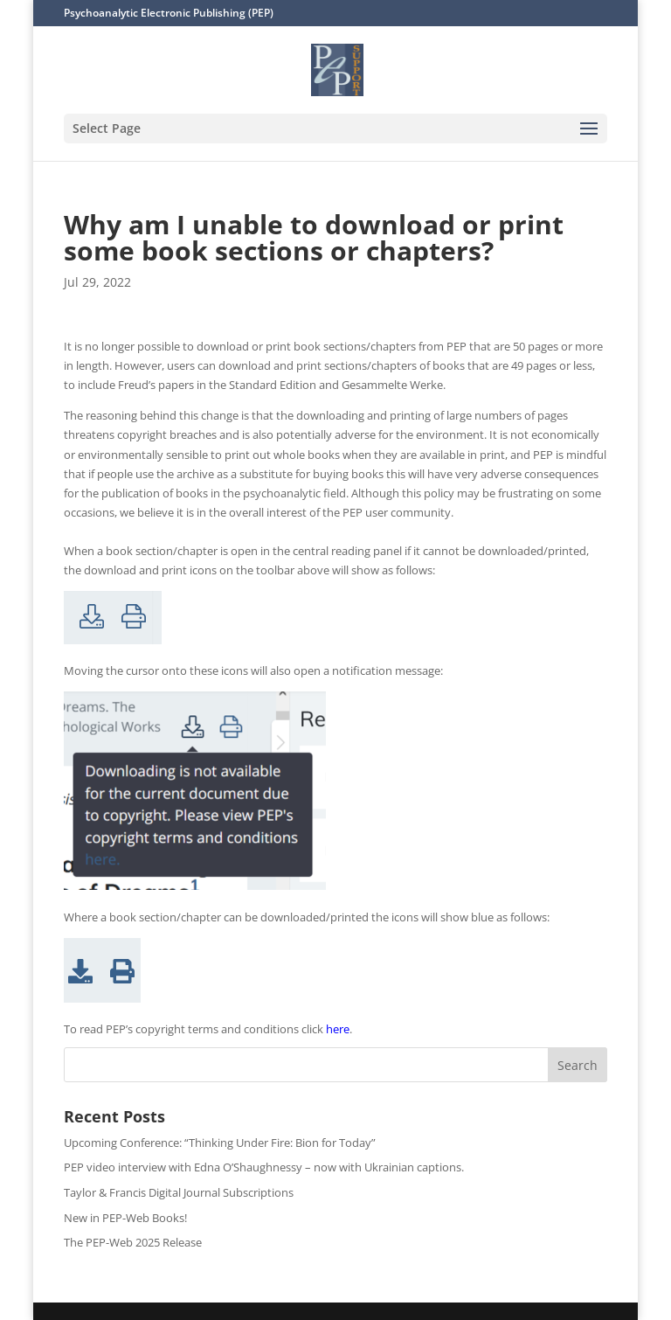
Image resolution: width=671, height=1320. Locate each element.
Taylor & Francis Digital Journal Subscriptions (179, 1192)
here (337, 1029)
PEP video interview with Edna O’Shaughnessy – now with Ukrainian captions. (264, 1167)
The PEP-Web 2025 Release (133, 1242)
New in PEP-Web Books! (125, 1218)
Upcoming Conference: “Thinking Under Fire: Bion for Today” (220, 1142)
